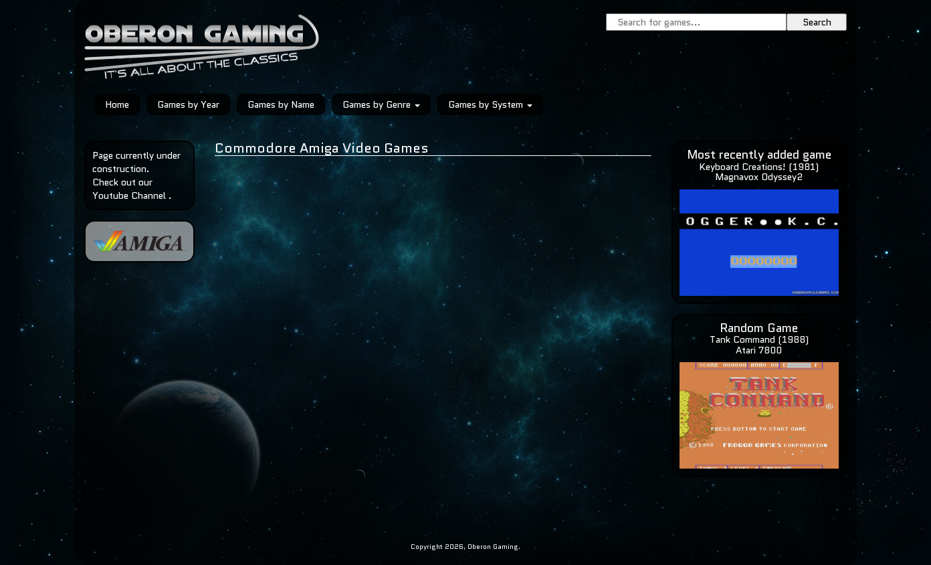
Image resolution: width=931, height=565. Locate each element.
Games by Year (188, 104)
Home (117, 104)
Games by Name (280, 104)
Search (817, 22)
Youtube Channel (129, 195)
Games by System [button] (490, 104)
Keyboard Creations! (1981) (759, 166)
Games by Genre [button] (381, 104)
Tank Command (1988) (759, 339)
